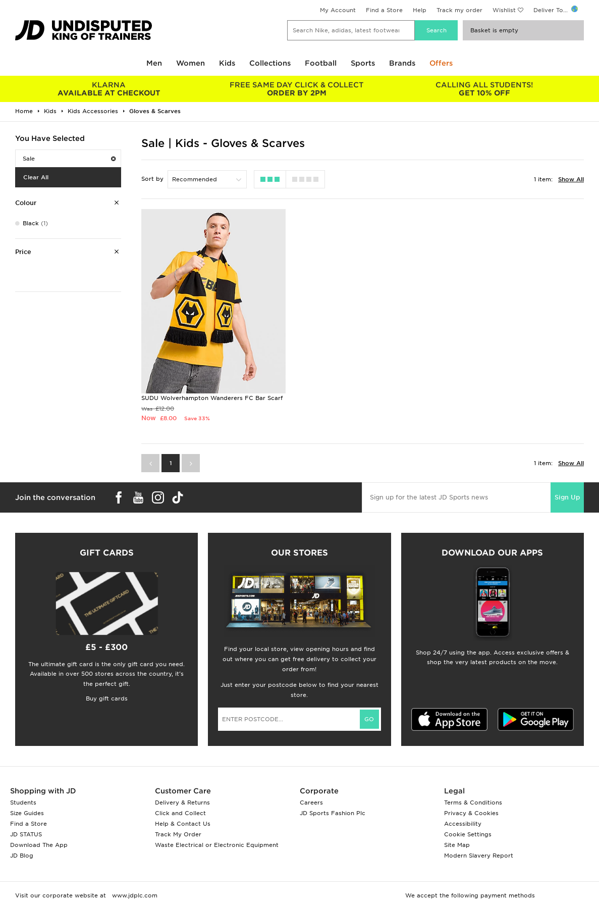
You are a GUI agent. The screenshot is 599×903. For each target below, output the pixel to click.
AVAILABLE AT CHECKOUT (109, 89)
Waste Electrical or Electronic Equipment (217, 848)
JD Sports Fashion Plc (332, 817)
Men (154, 63)
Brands (402, 63)
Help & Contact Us (182, 827)
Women (190, 63)
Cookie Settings (468, 838)
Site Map (457, 848)
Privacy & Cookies (471, 817)
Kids (227, 63)
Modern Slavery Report (478, 859)
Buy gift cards (107, 702)
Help (419, 10)
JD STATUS (26, 838)
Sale (69, 158)
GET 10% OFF (484, 89)
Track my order (459, 10)
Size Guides (27, 817)
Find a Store (384, 10)
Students (23, 806)
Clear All (35, 177)
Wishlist (504, 10)
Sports (363, 63)
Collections (270, 63)
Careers (311, 806)
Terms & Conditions (473, 806)
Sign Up (567, 501)
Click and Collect (180, 817)
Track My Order (178, 838)
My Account (338, 10)
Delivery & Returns (182, 806)
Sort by (152, 178)
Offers (441, 63)
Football (321, 63)
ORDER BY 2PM (296, 89)
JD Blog (21, 859)
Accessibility (462, 827)
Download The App (39, 848)
